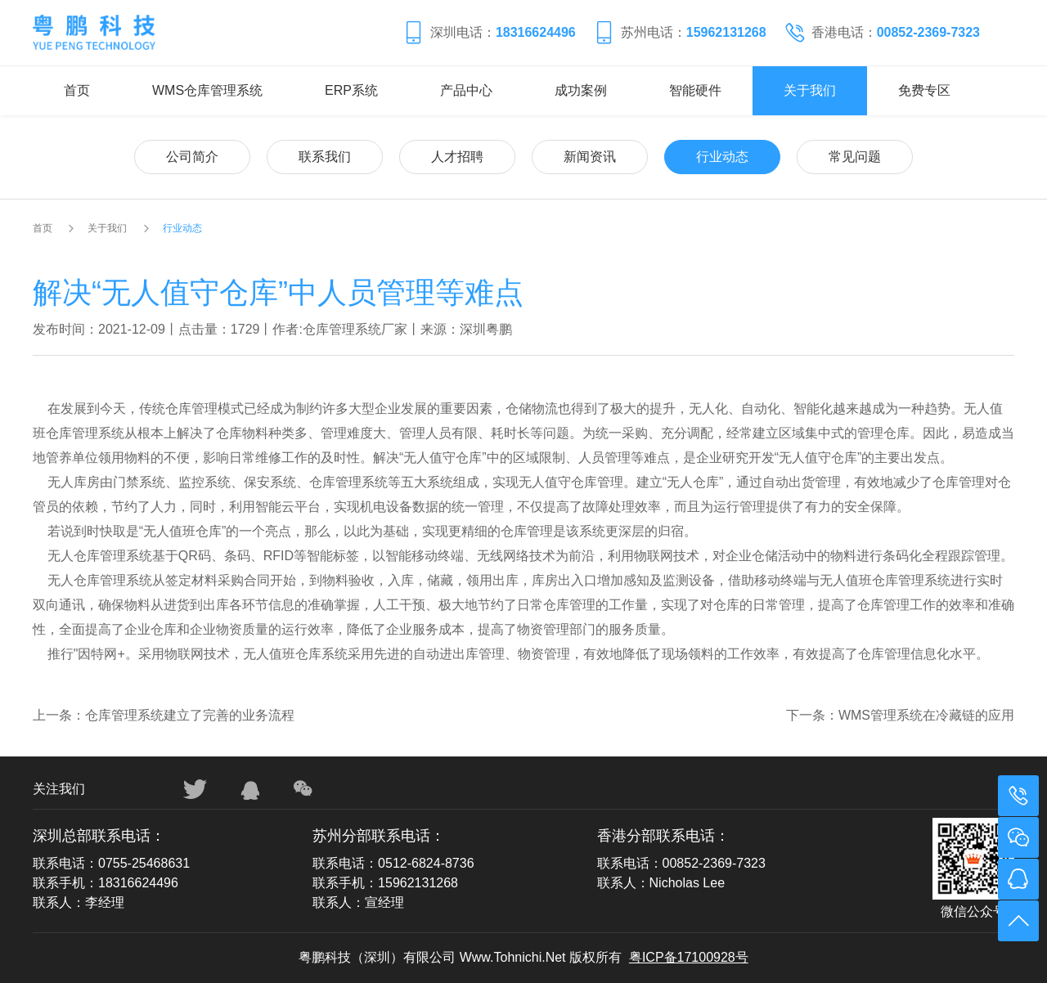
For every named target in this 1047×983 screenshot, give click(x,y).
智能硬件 (695, 90)
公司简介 (192, 157)
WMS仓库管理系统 (207, 90)
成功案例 (581, 90)
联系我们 (325, 157)
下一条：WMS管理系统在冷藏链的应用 (900, 715)
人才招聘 (457, 157)
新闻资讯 (590, 157)
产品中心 (466, 90)
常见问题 (855, 157)
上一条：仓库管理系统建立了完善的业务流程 (163, 715)
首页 (77, 90)
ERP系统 (351, 90)
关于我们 (810, 90)
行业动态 (722, 157)
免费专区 (924, 90)
